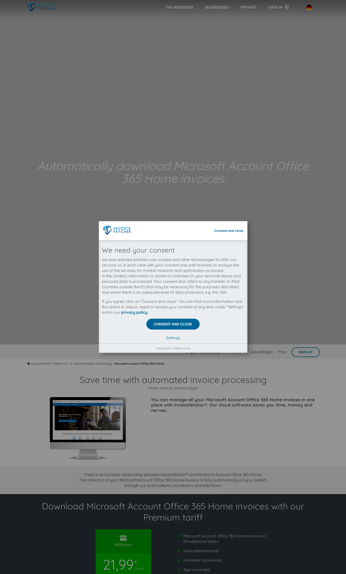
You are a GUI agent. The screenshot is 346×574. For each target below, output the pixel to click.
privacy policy (134, 114)
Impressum (163, 150)
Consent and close (228, 33)
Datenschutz (181, 150)
